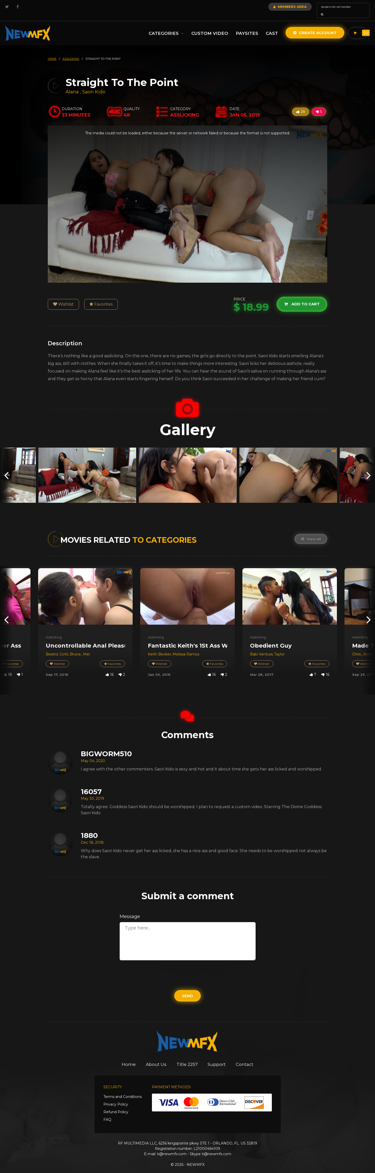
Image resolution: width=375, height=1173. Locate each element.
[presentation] (6, 468)
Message (130, 909)
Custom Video (208, 26)
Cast (271, 26)
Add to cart (302, 297)
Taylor (279, 647)
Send (187, 988)
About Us (156, 1057)
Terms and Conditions (122, 1089)
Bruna (76, 647)
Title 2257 (187, 1057)
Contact (245, 1057)
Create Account (314, 25)
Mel (86, 647)
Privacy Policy (115, 1097)
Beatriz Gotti (57, 647)
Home (129, 1057)
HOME (52, 51)
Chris (357, 647)
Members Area (276, 7)
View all (311, 532)
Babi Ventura (261, 647)
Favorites (101, 297)
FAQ (107, 1112)
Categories (165, 26)
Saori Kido (93, 85)
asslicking (71, 51)
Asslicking (54, 630)
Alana (73, 85)
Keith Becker (159, 647)
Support (217, 1057)
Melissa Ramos (186, 647)
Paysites (246, 26)
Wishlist (63, 297)
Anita (367, 647)
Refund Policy (115, 1105)
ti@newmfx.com (171, 1147)
